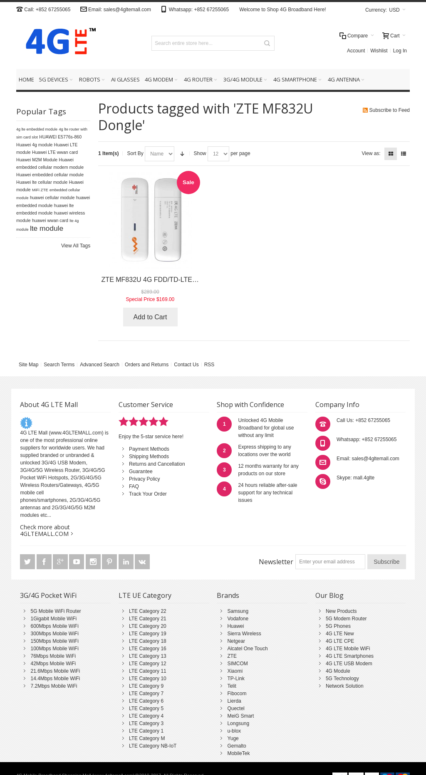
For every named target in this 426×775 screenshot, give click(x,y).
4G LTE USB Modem (349, 663)
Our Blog (329, 595)
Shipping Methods (149, 456)
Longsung (238, 723)
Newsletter (276, 561)
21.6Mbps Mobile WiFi (55, 671)
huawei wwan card (50, 220)
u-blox (234, 731)
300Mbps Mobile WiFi (54, 634)
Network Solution (345, 686)
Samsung (237, 611)
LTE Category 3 (146, 723)
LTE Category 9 (146, 686)
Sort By (135, 153)
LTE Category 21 (147, 619)
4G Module (338, 671)
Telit (231, 686)
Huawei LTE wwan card (55, 152)
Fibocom (236, 693)
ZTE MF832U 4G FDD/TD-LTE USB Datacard (169, 279)
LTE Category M (147, 738)
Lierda (234, 701)
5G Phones (338, 626)
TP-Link (235, 678)
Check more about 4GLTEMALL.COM (45, 530)
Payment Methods (149, 449)
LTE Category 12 (147, 663)
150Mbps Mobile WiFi (54, 641)
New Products (341, 611)
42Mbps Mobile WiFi (53, 663)
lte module (46, 228)
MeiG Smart (240, 716)
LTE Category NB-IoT (152, 746)
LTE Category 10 (147, 678)
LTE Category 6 (146, 701)
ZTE (232, 656)
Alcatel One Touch (247, 649)
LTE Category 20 (147, 626)
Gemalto (236, 746)
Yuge (232, 738)
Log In (400, 51)
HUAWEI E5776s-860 (60, 136)
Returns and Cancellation (157, 464)
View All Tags (75, 246)
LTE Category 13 (147, 656)
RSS (209, 365)
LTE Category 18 (147, 641)
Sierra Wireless (244, 634)
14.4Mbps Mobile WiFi (55, 678)
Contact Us (186, 365)
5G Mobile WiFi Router (55, 611)
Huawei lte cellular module (41, 182)
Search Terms (59, 365)
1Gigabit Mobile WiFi (53, 619)
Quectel (235, 708)
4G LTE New (340, 634)
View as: (371, 153)
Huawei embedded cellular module (50, 174)
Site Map (28, 365)
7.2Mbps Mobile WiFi (53, 686)
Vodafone (237, 619)
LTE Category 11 (147, 671)
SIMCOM (237, 663)
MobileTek (238, 753)
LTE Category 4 (146, 716)
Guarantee (141, 471)
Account (356, 51)
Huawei (235, 626)
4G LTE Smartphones (350, 656)
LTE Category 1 (146, 731)
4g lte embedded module (36, 129)
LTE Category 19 (147, 634)
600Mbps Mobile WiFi (54, 626)
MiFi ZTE (40, 190)
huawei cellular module (52, 197)
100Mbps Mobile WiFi (54, 649)
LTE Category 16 (147, 649)
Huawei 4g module (34, 144)
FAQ (134, 486)
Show (200, 153)
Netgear (236, 641)
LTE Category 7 (146, 693)
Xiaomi (235, 671)
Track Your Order (148, 494)
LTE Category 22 (147, 611)
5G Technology (342, 678)
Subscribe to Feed (389, 110)
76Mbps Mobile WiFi (53, 656)
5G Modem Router (346, 619)
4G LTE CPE (340, 641)
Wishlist (378, 51)
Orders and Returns (146, 365)
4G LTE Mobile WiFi (348, 649)
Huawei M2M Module (36, 159)
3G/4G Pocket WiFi (48, 595)
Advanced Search (99, 365)
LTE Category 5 (146, 708)
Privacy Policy (144, 479)
